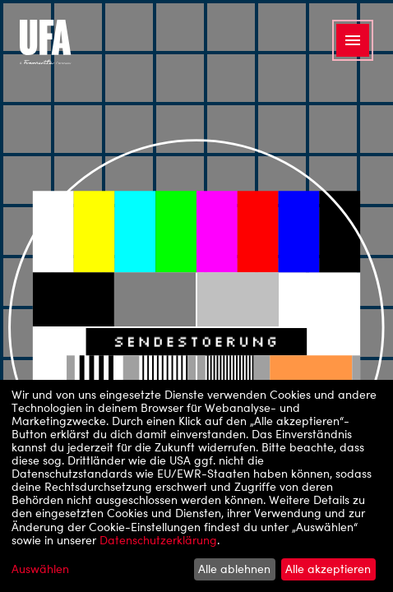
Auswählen (40, 569)
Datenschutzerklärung (158, 540)
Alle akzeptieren (328, 569)
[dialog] (196, 486)
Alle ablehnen (234, 569)
